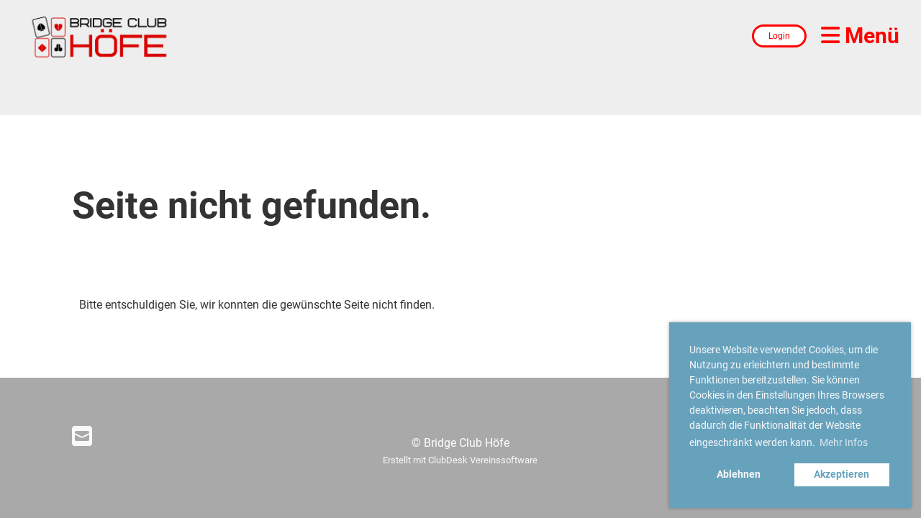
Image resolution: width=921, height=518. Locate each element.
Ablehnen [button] (739, 474)
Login (779, 36)
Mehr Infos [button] (844, 442)
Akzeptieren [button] (841, 474)
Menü (860, 35)
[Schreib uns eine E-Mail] (82, 436)
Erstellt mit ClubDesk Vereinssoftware (460, 460)
